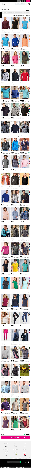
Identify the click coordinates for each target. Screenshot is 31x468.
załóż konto (24, 1)
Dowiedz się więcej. (22, 467)
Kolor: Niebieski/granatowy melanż (20, 15)
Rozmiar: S (28, 15)
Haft (6, 454)
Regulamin (25, 447)
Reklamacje (24, 449)
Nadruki (6, 455)
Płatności (12, 1)
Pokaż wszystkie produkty (15, 437)
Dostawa (9, 1)
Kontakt (5, 1)
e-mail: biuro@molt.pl (15, 449)
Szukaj (26, 4)
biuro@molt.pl (18, 1)
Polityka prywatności (6, 449)
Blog (6, 1)
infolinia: (20, 1)
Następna (29, 434)
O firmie (2, 1)
